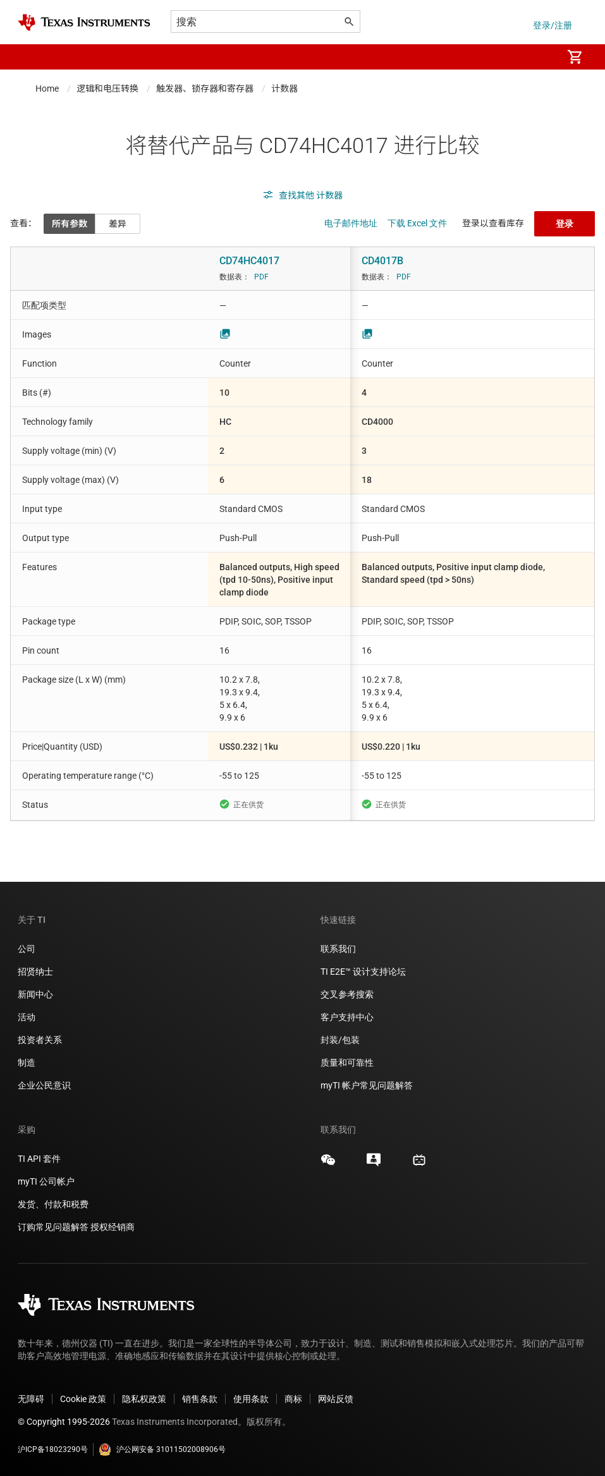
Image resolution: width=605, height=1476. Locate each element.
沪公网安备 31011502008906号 (162, 1449)
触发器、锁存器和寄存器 (205, 88)
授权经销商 (112, 1227)
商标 (293, 1399)
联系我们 (338, 949)
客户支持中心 (347, 1017)
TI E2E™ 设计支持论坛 (363, 972)
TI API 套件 (39, 1159)
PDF (261, 276)
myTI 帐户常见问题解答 (367, 1085)
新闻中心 (35, 994)
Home (47, 88)
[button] (30, 57)
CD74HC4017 (249, 261)
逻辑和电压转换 (107, 88)
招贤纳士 (35, 972)
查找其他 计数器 (302, 195)
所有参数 (69, 224)
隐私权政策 (144, 1399)
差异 (117, 224)
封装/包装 (340, 1040)
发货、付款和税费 (53, 1204)
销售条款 (199, 1399)
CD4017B (382, 261)
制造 (26, 1063)
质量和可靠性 (348, 1063)
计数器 (284, 88)
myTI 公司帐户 (46, 1181)
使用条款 (251, 1399)
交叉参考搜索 (347, 994)
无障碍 (31, 1399)
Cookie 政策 (83, 1399)
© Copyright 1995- (64, 1422)
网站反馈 (335, 1399)
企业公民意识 (44, 1085)
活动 (26, 1017)
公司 (26, 949)
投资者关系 (40, 1040)
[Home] (84, 22)
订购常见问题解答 (53, 1227)
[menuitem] (539, 57)
